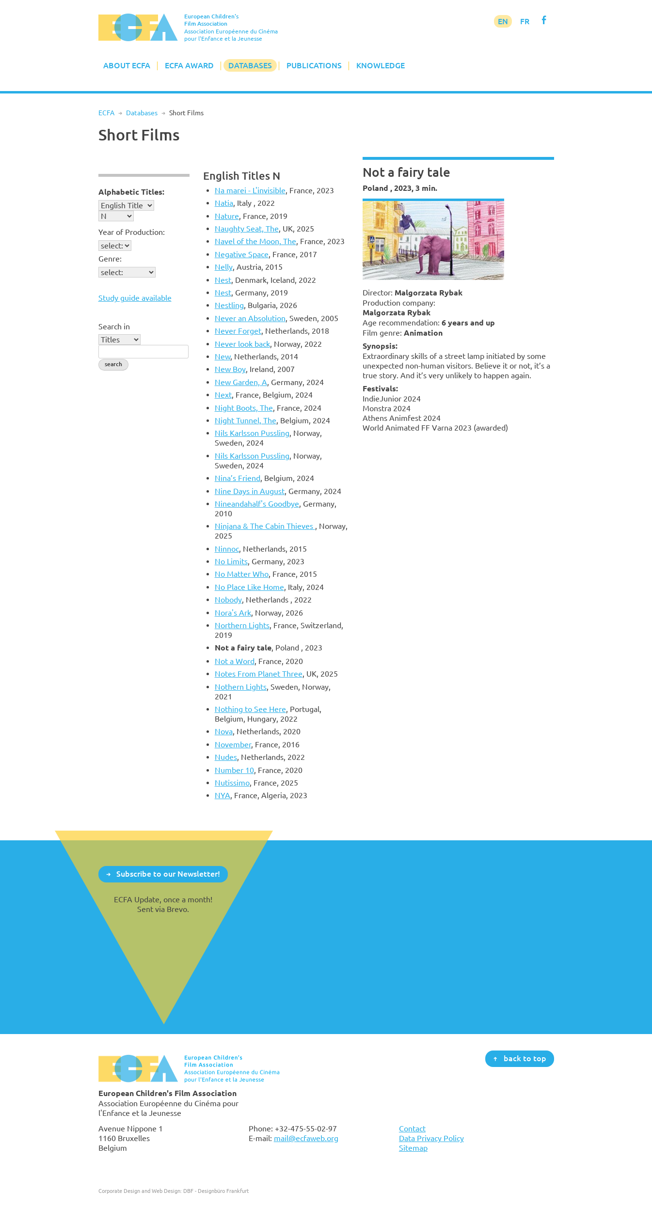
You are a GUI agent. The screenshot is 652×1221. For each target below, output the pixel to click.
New (222, 356)
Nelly (224, 267)
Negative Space (242, 254)
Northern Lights (242, 625)
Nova (224, 731)
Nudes (226, 757)
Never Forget (238, 330)
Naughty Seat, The (247, 228)
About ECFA (126, 65)
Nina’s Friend (237, 478)
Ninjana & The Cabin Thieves (265, 526)
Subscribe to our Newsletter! (168, 874)
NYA (222, 795)
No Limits (231, 561)
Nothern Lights (241, 686)
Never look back (242, 344)
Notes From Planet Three (258, 673)
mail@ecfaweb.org (306, 1138)
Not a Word (234, 661)
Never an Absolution (250, 318)
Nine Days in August (250, 491)
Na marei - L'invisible (250, 190)
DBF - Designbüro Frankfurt (216, 1191)
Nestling (229, 305)
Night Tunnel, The (245, 420)
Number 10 (234, 770)
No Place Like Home (249, 587)
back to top (525, 1058)
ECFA (106, 113)
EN (503, 21)
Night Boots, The (244, 407)
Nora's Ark (233, 612)
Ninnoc (227, 548)
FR (524, 21)
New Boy (230, 369)
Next (223, 394)
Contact (412, 1128)
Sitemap (413, 1148)
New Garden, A (241, 382)
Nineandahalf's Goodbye (257, 503)
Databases (250, 65)
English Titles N (241, 175)
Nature (227, 216)
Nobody (228, 599)
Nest (223, 280)
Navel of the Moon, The (255, 241)
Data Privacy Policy (431, 1138)
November (233, 744)
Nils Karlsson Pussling (252, 433)
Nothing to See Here (250, 709)
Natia (224, 203)
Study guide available (135, 298)
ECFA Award (189, 65)
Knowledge (380, 65)
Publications (314, 65)
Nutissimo (232, 782)
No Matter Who (242, 574)
